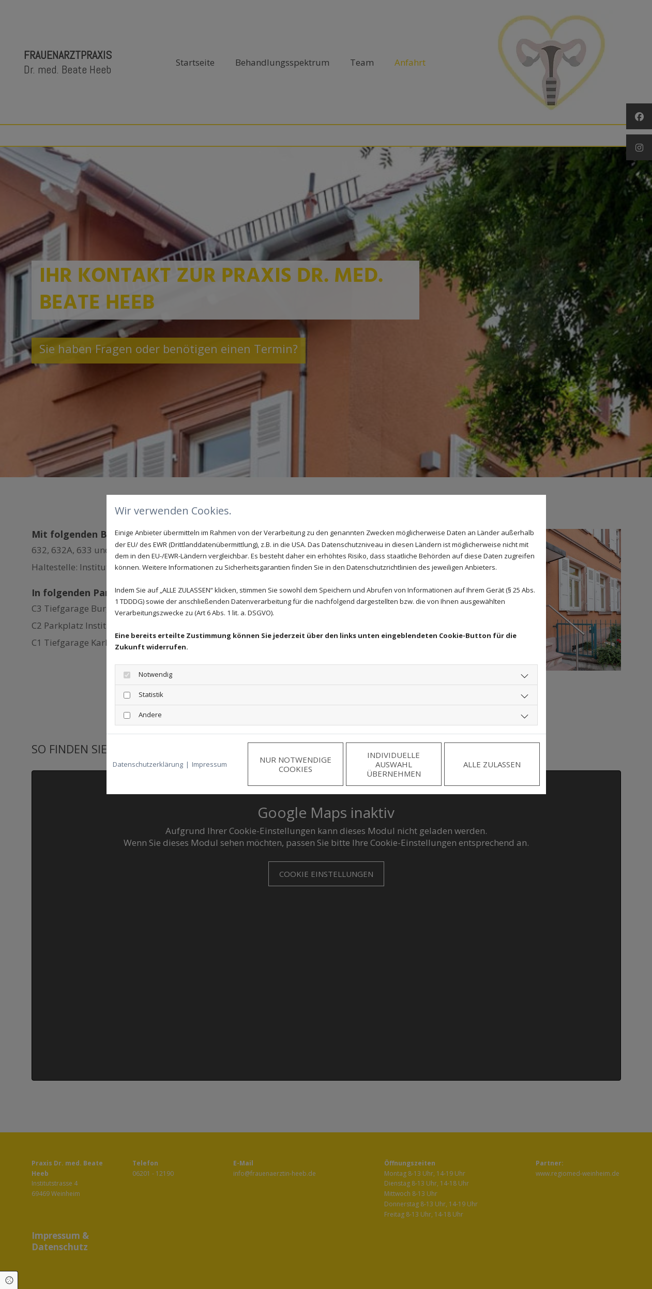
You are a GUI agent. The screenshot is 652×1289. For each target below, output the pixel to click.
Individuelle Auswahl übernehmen (394, 764)
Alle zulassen (492, 764)
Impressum (209, 764)
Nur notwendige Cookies (295, 764)
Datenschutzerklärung (148, 764)
